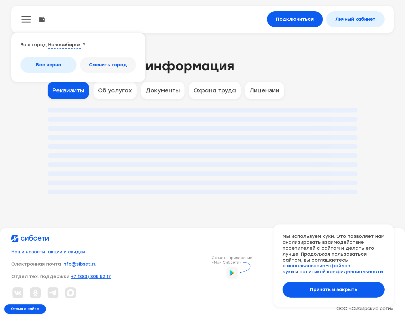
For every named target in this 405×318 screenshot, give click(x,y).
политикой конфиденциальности (341, 271)
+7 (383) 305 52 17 (91, 276)
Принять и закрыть (333, 289)
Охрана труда (215, 90)
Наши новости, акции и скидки (48, 252)
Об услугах (115, 90)
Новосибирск (64, 44)
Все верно (48, 64)
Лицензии (264, 90)
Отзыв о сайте (25, 309)
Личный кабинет (355, 19)
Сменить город (108, 64)
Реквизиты (68, 90)
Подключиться (295, 19)
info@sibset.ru (79, 264)
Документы (163, 90)
